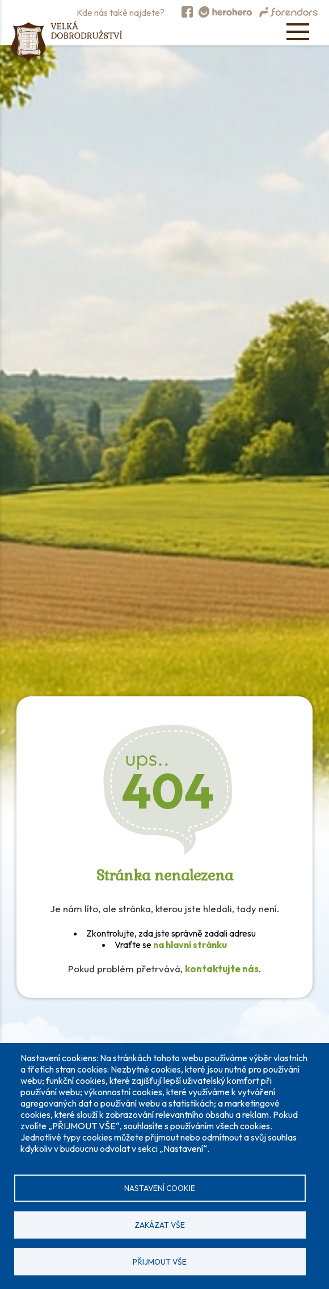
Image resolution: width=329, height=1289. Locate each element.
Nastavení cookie (159, 1188)
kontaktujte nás (222, 969)
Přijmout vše (160, 1262)
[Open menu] (297, 31)
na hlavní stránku (190, 944)
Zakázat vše (159, 1225)
